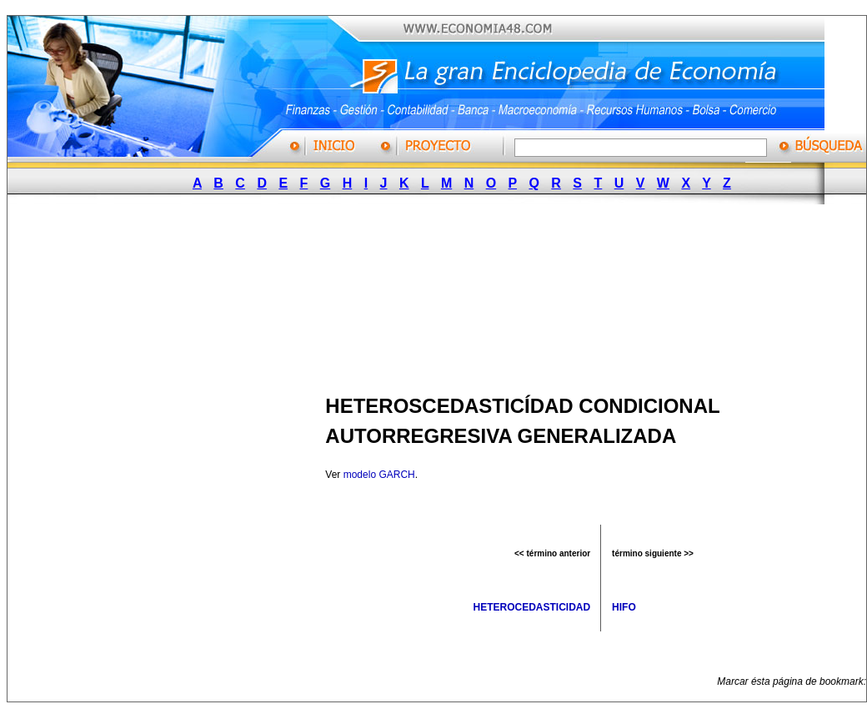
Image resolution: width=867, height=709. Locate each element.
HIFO (624, 607)
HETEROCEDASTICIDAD (532, 607)
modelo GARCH (379, 474)
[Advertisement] (219, 294)
